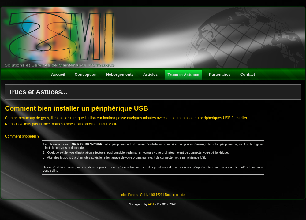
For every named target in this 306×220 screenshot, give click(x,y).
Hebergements (119, 74)
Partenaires (220, 74)
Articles (150, 74)
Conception (86, 74)
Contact (247, 74)
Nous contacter (175, 194)
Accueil (58, 74)
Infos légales (129, 194)
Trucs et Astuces (183, 74)
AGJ (151, 204)
